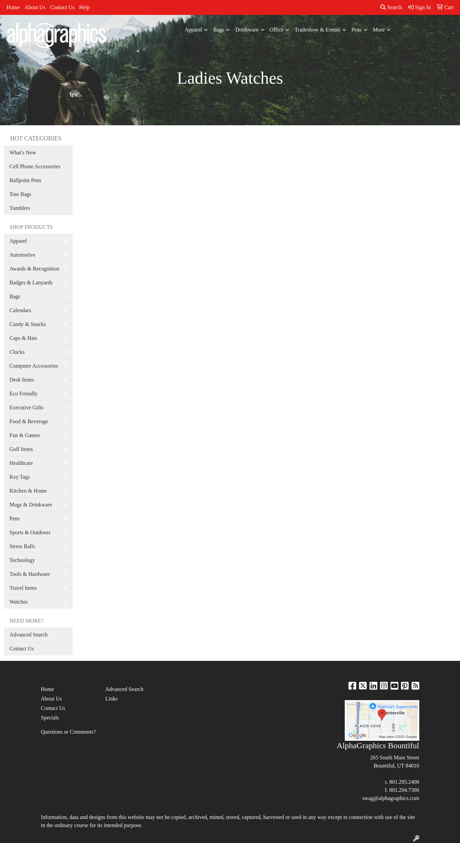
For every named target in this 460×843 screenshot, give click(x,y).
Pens (357, 30)
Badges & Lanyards (31, 282)
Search (391, 7)
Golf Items (21, 449)
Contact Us (62, 7)
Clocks (16, 352)
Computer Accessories (33, 366)
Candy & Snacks (27, 324)
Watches (18, 602)
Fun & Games (24, 435)
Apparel (193, 30)
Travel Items (23, 588)
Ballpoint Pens (25, 180)
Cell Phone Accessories (34, 166)
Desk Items (21, 380)
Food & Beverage (28, 421)
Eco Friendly (23, 393)
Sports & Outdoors (30, 532)
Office (277, 30)
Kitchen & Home (28, 491)
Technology (22, 560)
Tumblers (19, 208)
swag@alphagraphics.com (390, 798)
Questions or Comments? (68, 732)
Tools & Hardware (29, 574)
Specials (50, 717)
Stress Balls (22, 546)
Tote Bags (20, 194)
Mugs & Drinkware (30, 504)
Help (84, 7)
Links (111, 698)
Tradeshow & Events (317, 30)
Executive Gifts (26, 407)
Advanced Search (28, 634)
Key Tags (19, 477)
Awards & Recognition (34, 269)
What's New (22, 152)
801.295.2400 (404, 782)
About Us (34, 7)
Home (13, 7)
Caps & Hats (23, 338)
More (379, 30)
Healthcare (21, 463)
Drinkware (246, 30)
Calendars (20, 310)
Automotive (22, 255)
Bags (218, 30)
